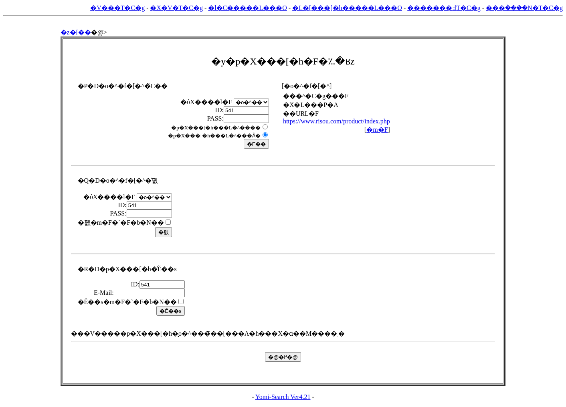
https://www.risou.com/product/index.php (336, 121)
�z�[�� (76, 32)
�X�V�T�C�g (176, 7)
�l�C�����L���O (247, 7)
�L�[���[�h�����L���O (347, 7)
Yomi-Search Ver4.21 (283, 396)
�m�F (377, 129)
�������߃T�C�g (443, 7)
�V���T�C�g (117, 7)
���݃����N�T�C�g (524, 7)
